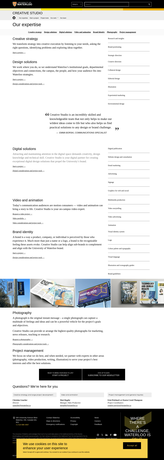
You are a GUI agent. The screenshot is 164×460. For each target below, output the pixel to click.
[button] (132, 4)
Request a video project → (22, 214)
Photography (112, 32)
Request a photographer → (23, 339)
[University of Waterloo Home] (22, 4)
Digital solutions (65, 32)
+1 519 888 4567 (22, 425)
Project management (128, 32)
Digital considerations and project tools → (28, 171)
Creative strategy (35, 32)
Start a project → (19, 52)
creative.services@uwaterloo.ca (119, 405)
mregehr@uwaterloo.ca (68, 405)
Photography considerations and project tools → (31, 344)
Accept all (132, 445)
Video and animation (82, 32)
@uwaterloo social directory (106, 438)
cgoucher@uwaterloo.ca (22, 405)
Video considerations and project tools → (28, 223)
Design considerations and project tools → (28, 84)
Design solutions (50, 32)
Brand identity (99, 32)
